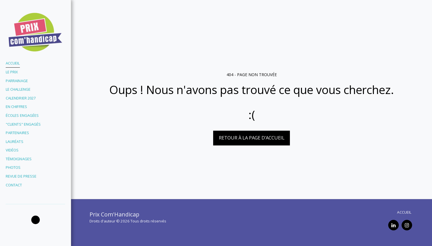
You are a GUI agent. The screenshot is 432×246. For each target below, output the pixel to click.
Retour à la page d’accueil (251, 137)
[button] (35, 220)
